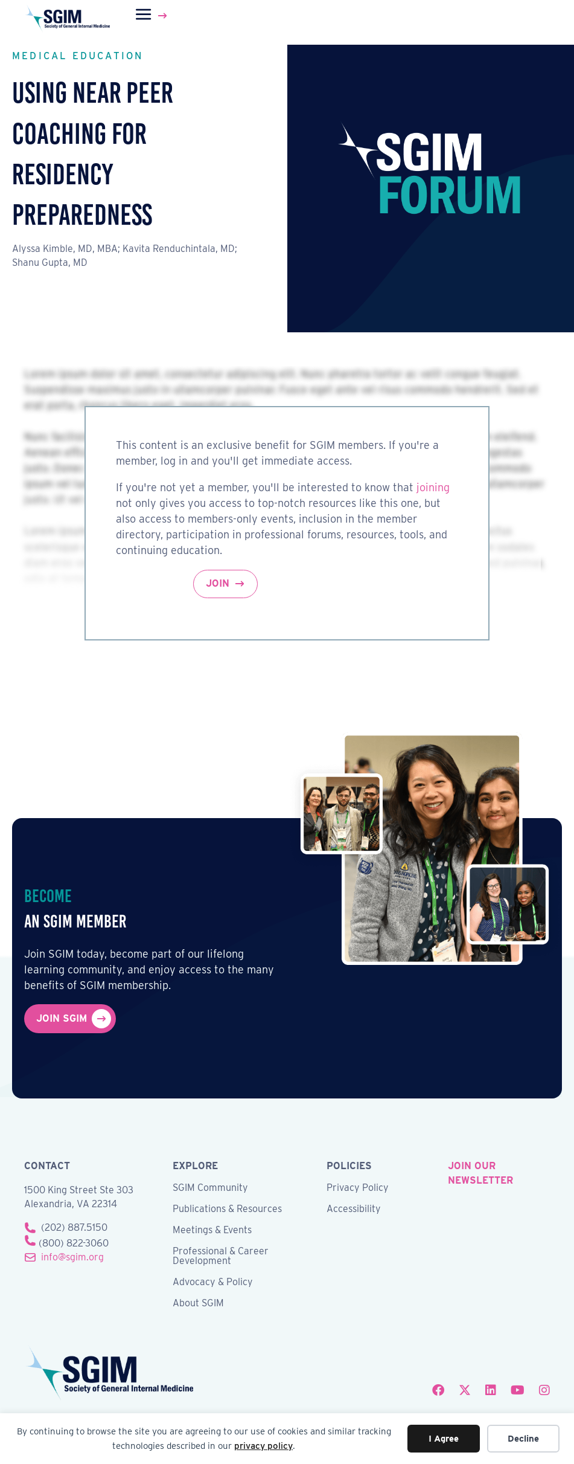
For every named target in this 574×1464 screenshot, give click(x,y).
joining (433, 487)
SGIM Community (210, 1188)
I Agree (444, 1438)
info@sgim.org (72, 1257)
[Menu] (152, 15)
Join (217, 583)
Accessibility (354, 1209)
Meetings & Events (212, 1230)
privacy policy (263, 1445)
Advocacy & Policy (213, 1282)
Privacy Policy (358, 1188)
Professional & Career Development (221, 1256)
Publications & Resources (227, 1209)
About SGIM (198, 1303)
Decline (523, 1438)
